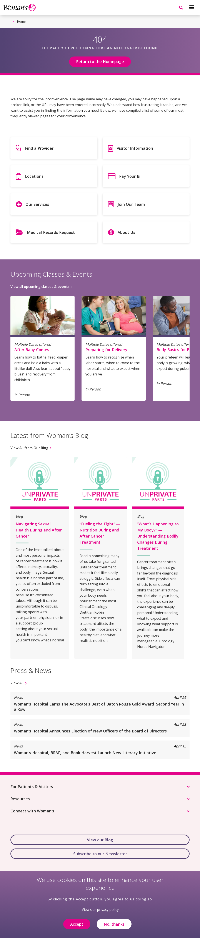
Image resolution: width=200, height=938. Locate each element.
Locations (34, 176)
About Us (126, 232)
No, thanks (114, 926)
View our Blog (100, 839)
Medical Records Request (51, 232)
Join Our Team (131, 204)
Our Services (37, 204)
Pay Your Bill (131, 176)
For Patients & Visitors (31, 786)
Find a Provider (39, 148)
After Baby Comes (31, 349)
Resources (20, 798)
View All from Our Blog (29, 447)
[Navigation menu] (191, 7)
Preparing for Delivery (106, 349)
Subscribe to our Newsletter (100, 853)
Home (21, 21)
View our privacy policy (100, 912)
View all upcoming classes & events (40, 286)
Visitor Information (135, 148)
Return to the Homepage (100, 61)
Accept (76, 926)
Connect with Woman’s (32, 810)
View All (16, 683)
